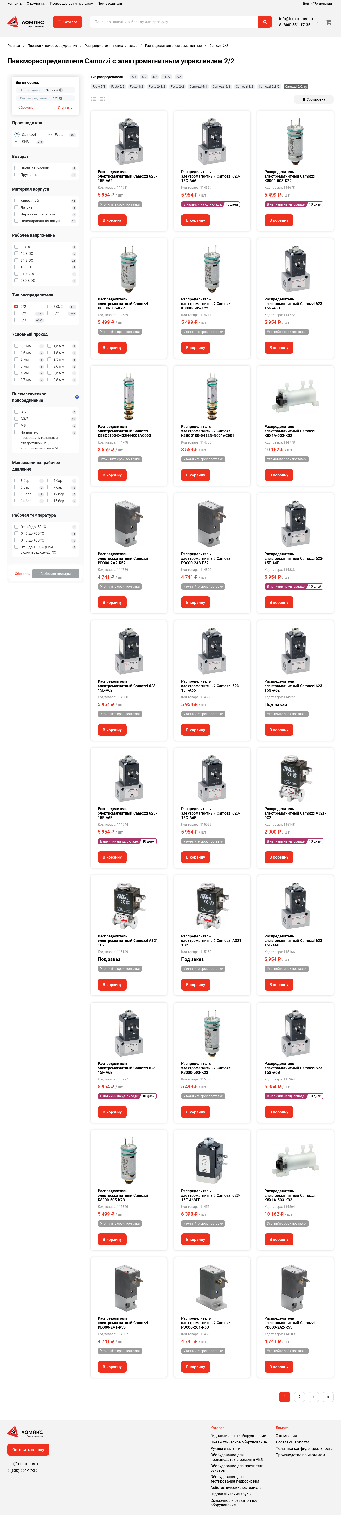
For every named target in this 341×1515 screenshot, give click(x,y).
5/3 (133, 77)
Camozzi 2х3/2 (269, 86)
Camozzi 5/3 (198, 86)
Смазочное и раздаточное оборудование (234, 1502)
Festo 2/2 (177, 86)
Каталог (67, 22)
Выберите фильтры (56, 574)
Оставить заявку (28, 1449)
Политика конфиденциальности (304, 1448)
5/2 (144, 77)
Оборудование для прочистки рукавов (237, 1468)
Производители (110, 3)
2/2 (178, 77)
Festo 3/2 (136, 86)
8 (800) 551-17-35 (294, 25)
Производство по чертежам (71, 3)
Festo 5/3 (98, 86)
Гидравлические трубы (231, 1494)
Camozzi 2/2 (294, 86)
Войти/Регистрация (318, 3)
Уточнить (65, 107)
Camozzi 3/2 (244, 86)
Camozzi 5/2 (221, 86)
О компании (36, 3)
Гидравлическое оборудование (238, 1436)
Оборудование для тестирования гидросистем (235, 1479)
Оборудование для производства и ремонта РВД (237, 1457)
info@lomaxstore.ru (296, 19)
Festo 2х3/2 (157, 86)
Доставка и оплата (292, 1442)
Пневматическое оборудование (239, 1442)
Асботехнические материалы (236, 1487)
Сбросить (25, 107)
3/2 (154, 77)
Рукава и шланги (225, 1448)
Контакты (14, 3)
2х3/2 (167, 77)
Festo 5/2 (117, 86)
